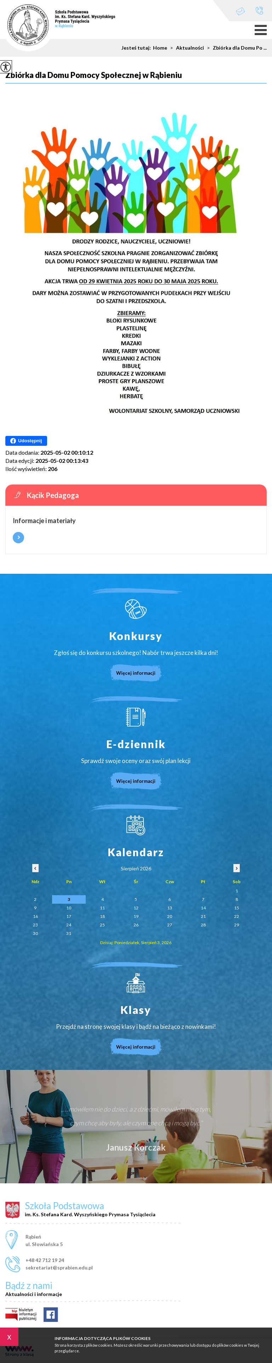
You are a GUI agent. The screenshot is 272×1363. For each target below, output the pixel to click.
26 (136, 924)
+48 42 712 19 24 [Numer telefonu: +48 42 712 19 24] (45, 1260)
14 (203, 907)
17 (68, 916)
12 (136, 907)
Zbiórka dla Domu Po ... (235, 47)
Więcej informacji (18, 537)
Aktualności (185, 47)
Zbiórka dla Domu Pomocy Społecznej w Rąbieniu (93, 75)
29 (236, 924)
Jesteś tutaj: (137, 47)
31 (68, 933)
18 (102, 916)
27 (169, 924)
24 (68, 924)
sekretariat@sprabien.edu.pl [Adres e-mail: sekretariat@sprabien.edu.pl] (59, 1267)
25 (102, 924)
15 (236, 907)
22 (236, 916)
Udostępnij (26, 441)
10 (68, 907)
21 (203, 916)
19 (136, 916)
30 (35, 933)
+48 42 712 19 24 (259, 10)
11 (102, 907)
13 (169, 907)
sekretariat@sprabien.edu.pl (240, 11)
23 (35, 924)
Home (160, 47)
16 (35, 916)
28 (203, 924)
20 (169, 916)
